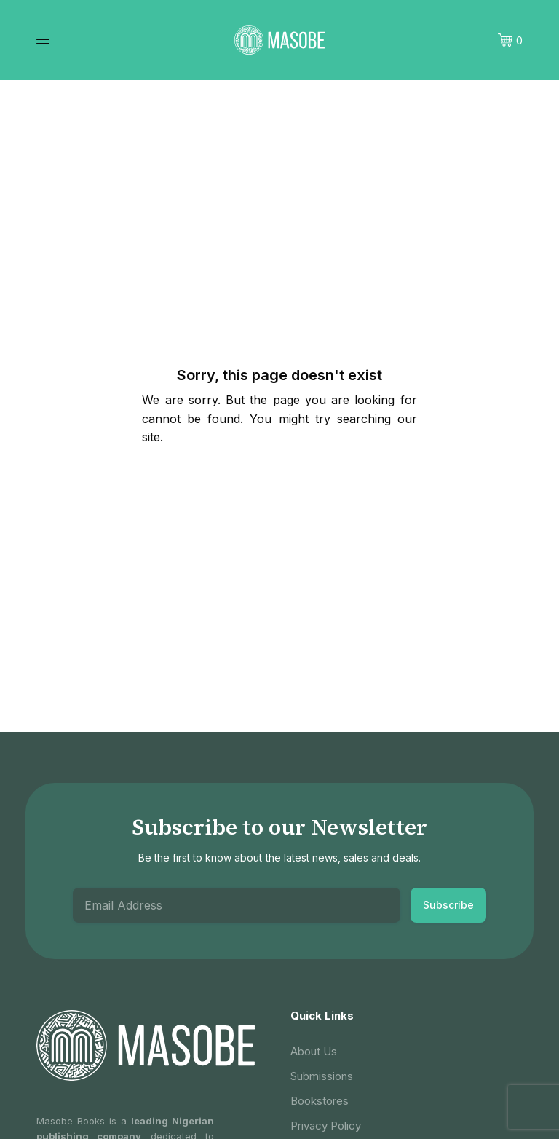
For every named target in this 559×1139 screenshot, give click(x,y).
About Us (313, 1051)
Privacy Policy (325, 1125)
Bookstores (319, 1101)
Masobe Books (70, 1121)
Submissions (321, 1076)
